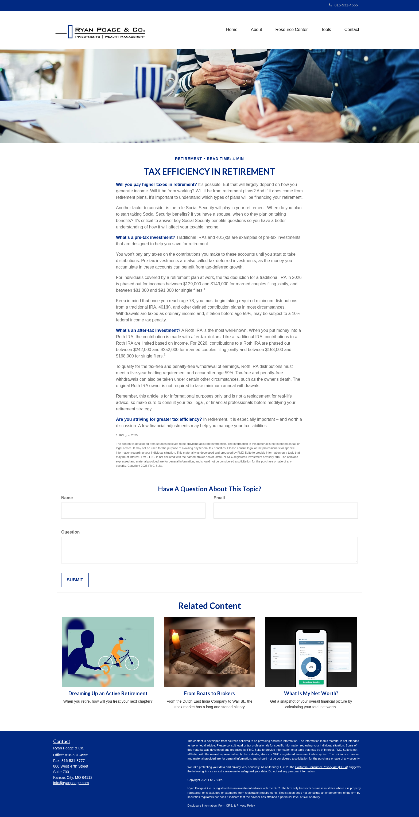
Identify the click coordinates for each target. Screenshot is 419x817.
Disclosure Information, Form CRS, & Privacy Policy (221, 805)
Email (219, 498)
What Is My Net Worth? (311, 693)
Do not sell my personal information (292, 771)
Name (67, 498)
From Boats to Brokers (209, 693)
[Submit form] (75, 580)
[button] (256, 29)
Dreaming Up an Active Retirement (108, 693)
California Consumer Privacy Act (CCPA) (321, 767)
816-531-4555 (343, 5)
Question (70, 532)
